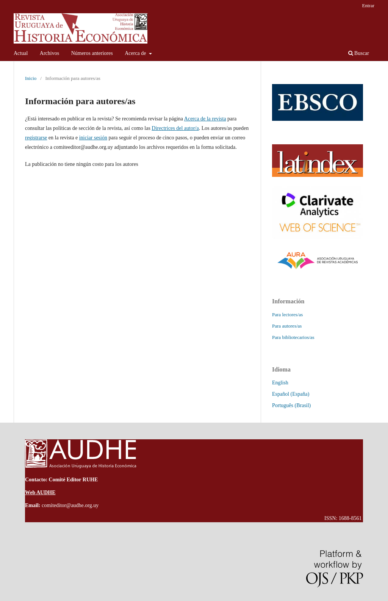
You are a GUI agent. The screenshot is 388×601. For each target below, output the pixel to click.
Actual (21, 53)
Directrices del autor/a (175, 128)
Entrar (368, 5)
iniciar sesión (93, 137)
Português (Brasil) (291, 405)
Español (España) (290, 394)
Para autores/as (287, 326)
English (280, 383)
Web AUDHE (40, 492)
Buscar (358, 53)
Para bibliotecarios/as (293, 337)
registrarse (36, 137)
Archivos (49, 53)
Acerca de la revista (205, 119)
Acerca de (136, 53)
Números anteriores (92, 53)
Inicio (30, 78)
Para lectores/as (287, 314)
